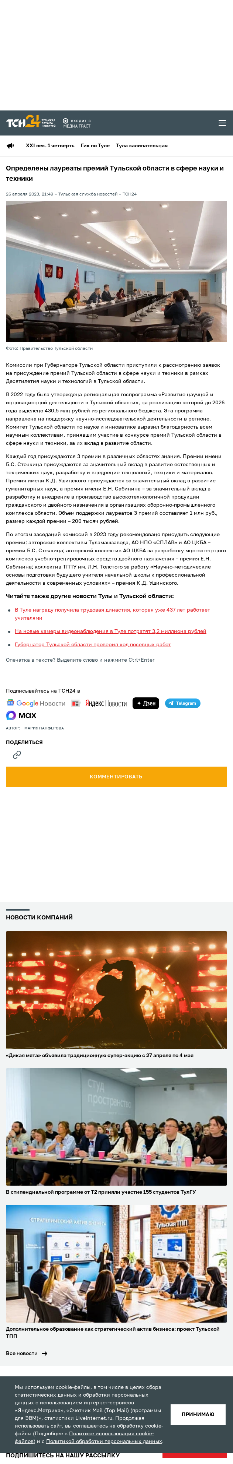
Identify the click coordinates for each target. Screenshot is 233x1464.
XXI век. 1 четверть (50, 145)
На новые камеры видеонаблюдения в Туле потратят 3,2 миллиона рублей (110, 631)
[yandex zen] (146, 703)
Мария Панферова (44, 728)
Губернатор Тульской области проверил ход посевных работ (93, 644)
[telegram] (183, 703)
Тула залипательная (142, 145)
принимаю (198, 1414)
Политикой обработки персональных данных (104, 1441)
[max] (21, 715)
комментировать (116, 776)
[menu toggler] (222, 123)
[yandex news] (99, 703)
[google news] (35, 703)
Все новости (22, 1353)
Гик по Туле (95, 145)
